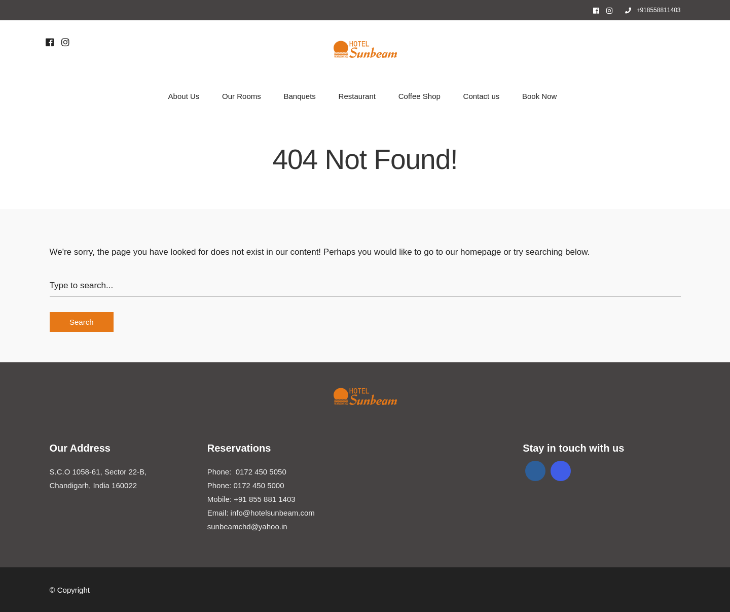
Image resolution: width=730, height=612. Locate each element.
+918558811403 (652, 10)
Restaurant (357, 96)
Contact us (481, 96)
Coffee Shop (419, 96)
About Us (184, 96)
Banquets (299, 96)
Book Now (539, 96)
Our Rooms (241, 96)
